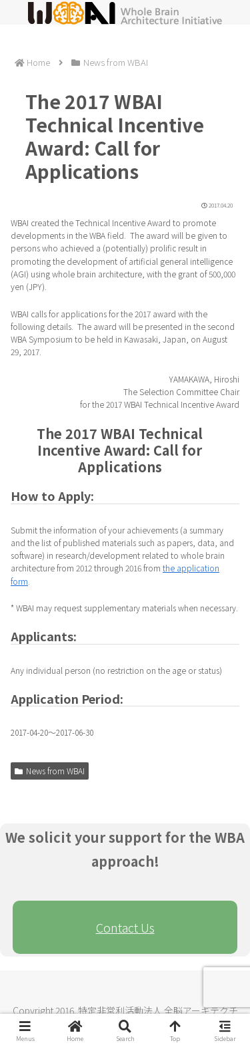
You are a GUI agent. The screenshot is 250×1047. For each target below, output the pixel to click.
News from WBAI (50, 770)
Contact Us (125, 927)
